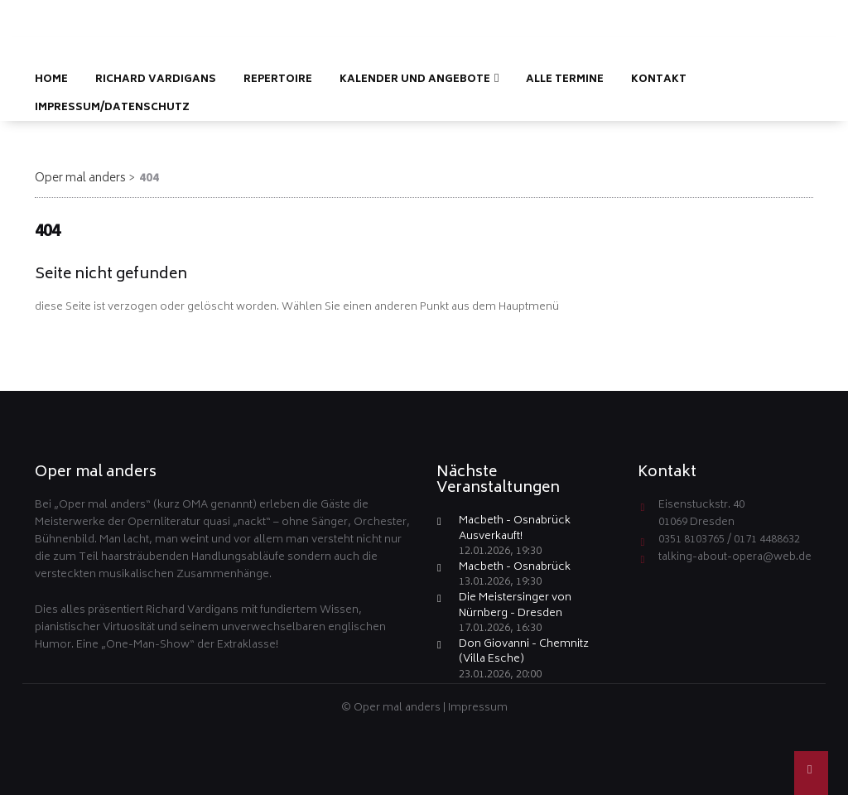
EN (808, 13)
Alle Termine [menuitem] (565, 80)
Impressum (478, 708)
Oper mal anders (80, 178)
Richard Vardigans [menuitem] (155, 80)
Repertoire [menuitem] (277, 80)
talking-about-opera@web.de (735, 557)
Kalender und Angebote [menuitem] (415, 80)
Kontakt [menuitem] (659, 80)
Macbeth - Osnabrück (515, 568)
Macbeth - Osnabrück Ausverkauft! (515, 529)
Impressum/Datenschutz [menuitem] (112, 108)
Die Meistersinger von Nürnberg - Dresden (515, 606)
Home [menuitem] (51, 80)
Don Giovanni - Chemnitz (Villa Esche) (524, 653)
